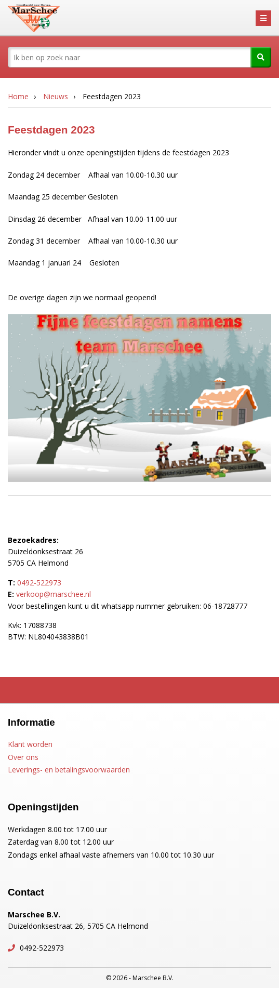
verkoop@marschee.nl (53, 594)
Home (18, 96)
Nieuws (55, 96)
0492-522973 (39, 583)
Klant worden (30, 744)
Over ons (23, 757)
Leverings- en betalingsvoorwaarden (69, 770)
